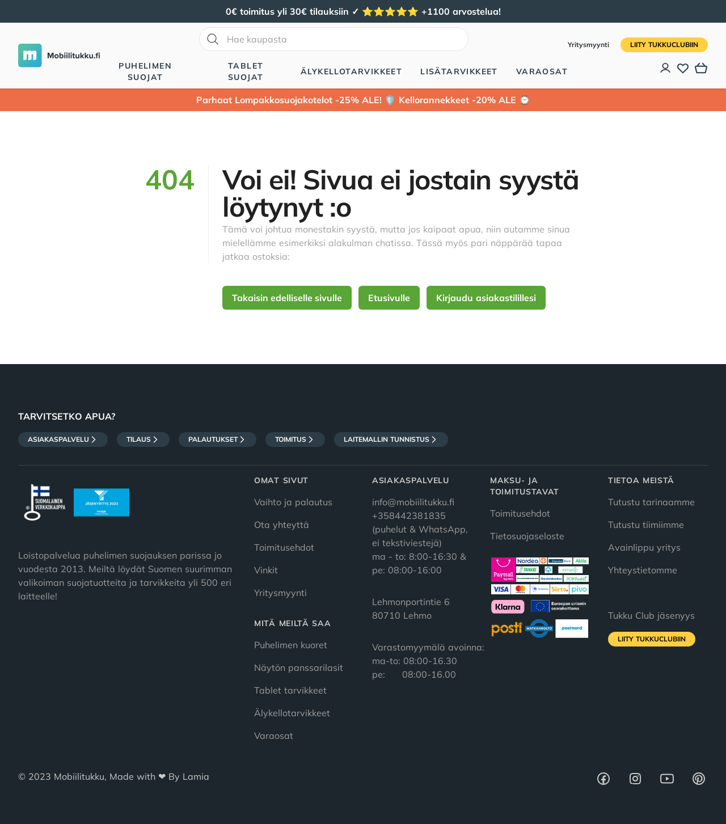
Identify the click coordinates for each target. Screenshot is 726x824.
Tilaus (143, 439)
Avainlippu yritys (644, 547)
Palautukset (217, 439)
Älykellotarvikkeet (351, 71)
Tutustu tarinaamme (651, 502)
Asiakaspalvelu (63, 439)
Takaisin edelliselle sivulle (287, 297)
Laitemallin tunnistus (391, 439)
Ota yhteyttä (281, 524)
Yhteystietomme (642, 570)
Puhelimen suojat (145, 71)
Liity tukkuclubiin (664, 44)
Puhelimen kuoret (290, 644)
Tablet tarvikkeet (290, 690)
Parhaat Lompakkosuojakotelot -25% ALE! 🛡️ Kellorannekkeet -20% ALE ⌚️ (363, 99)
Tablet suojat (245, 71)
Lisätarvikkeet (459, 71)
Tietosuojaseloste (527, 536)
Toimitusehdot (284, 547)
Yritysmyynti (589, 44)
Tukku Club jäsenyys (651, 615)
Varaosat (542, 71)
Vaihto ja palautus (293, 502)
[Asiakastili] (666, 68)
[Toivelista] (683, 68)
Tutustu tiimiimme (646, 524)
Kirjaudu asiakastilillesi (486, 297)
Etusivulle (389, 297)
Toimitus (295, 439)
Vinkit (266, 570)
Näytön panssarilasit (298, 667)
